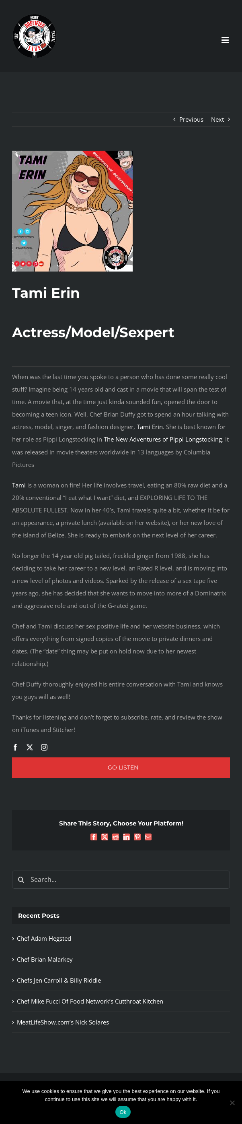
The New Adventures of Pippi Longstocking (163, 439)
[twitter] (30, 747)
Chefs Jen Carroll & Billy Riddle (59, 980)
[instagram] (44, 747)
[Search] (21, 880)
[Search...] (121, 880)
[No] (232, 1103)
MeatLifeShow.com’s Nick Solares (63, 1022)
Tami (19, 485)
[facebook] (15, 747)
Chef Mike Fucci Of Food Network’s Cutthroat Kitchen (90, 1001)
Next (217, 119)
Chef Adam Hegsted (44, 938)
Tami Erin (150, 427)
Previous (191, 119)
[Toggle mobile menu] (225, 40)
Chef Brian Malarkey (45, 959)
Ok (122, 1112)
